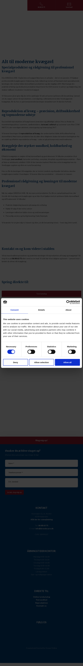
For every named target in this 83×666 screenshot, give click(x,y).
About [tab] (68, 310)
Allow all (67, 362)
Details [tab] (41, 310)
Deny (15, 362)
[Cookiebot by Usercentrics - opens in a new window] (68, 302)
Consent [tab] (15, 310)
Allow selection (41, 362)
